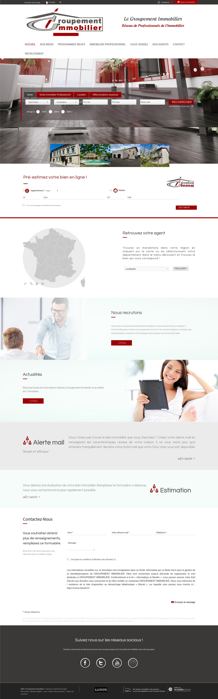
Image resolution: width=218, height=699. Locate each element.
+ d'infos (121, 342)
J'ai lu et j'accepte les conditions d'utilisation (43, 205)
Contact (179, 44)
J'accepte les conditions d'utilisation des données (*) (93, 559)
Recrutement (34, 53)
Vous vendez (139, 44)
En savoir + (187, 458)
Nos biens (47, 44)
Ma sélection (165, 2)
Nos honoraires (59, 691)
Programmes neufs (71, 44)
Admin (51, 691)
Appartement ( (33, 191)
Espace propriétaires (187, 2)
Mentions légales (36, 691)
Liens (45, 691)
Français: (52, 2)
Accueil (30, 44)
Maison (119, 190)
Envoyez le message (183, 601)
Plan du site (25, 691)
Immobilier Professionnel (108, 44)
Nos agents (160, 44)
